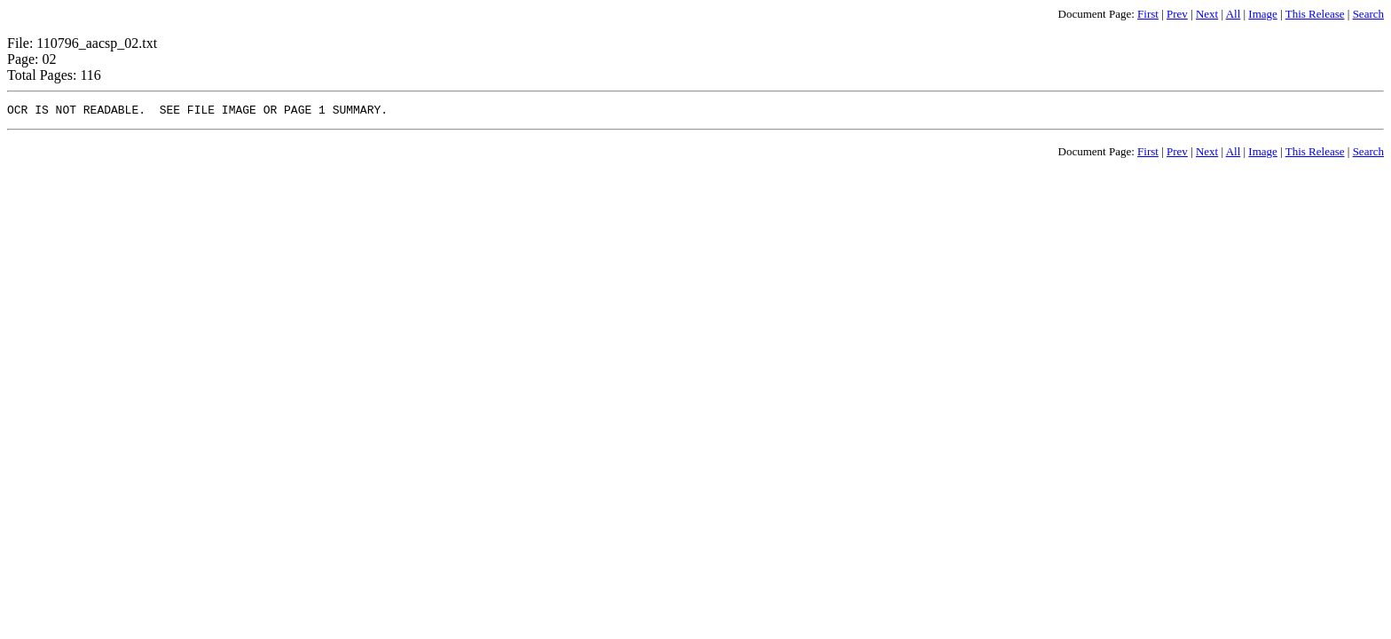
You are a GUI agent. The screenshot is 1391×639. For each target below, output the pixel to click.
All (1233, 13)
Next (1207, 13)
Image (1262, 13)
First (1148, 13)
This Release (1315, 13)
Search (1368, 13)
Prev (1177, 13)
